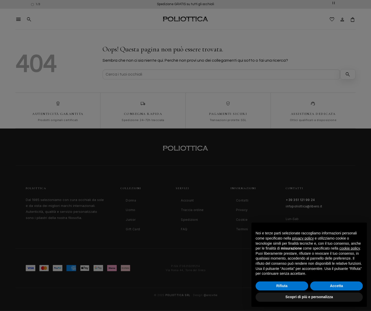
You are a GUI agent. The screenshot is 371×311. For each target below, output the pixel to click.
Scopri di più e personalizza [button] (309, 297)
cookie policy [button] (349, 248)
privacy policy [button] (303, 238)
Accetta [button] (336, 286)
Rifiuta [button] (282, 286)
